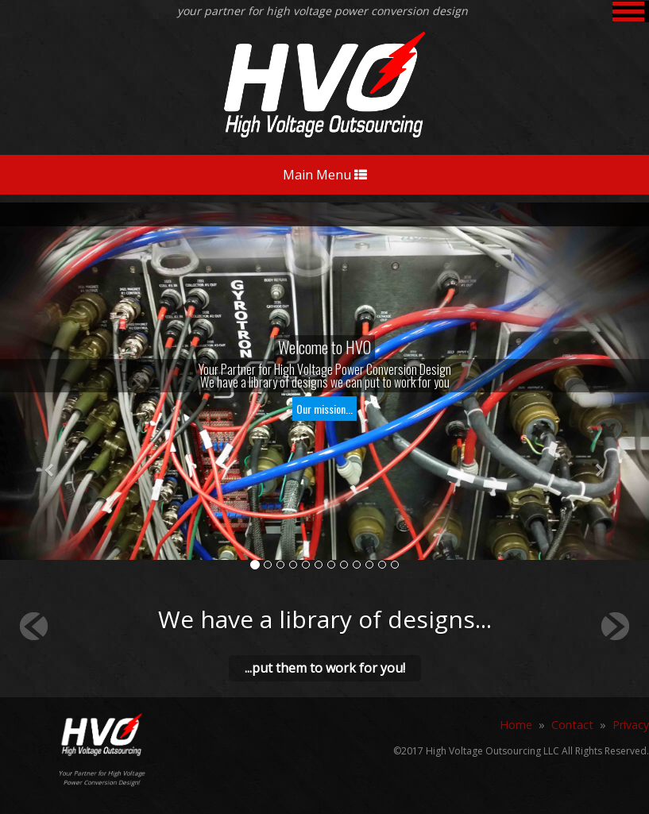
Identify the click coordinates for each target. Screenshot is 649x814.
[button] (49, 471)
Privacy (630, 724)
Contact (572, 724)
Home (516, 724)
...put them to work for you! (325, 668)
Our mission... (324, 408)
